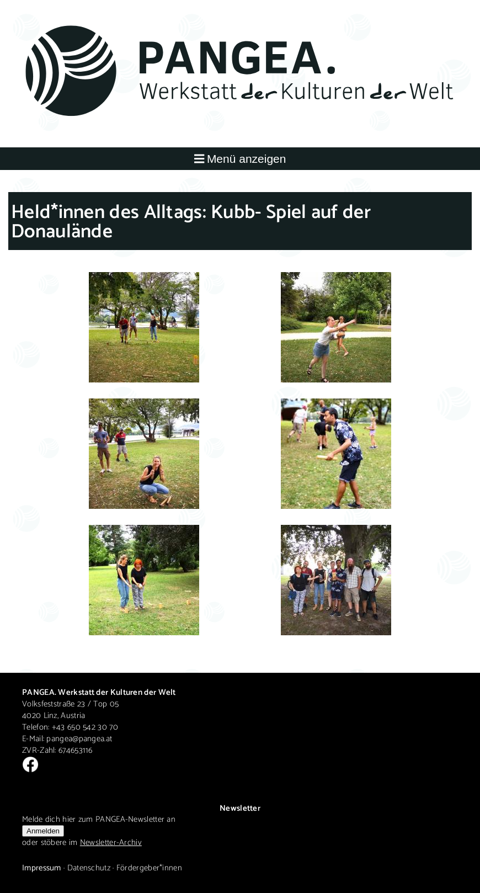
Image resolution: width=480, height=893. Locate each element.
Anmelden (43, 831)
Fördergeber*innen (149, 868)
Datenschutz (88, 868)
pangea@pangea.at (79, 739)
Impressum (41, 868)
